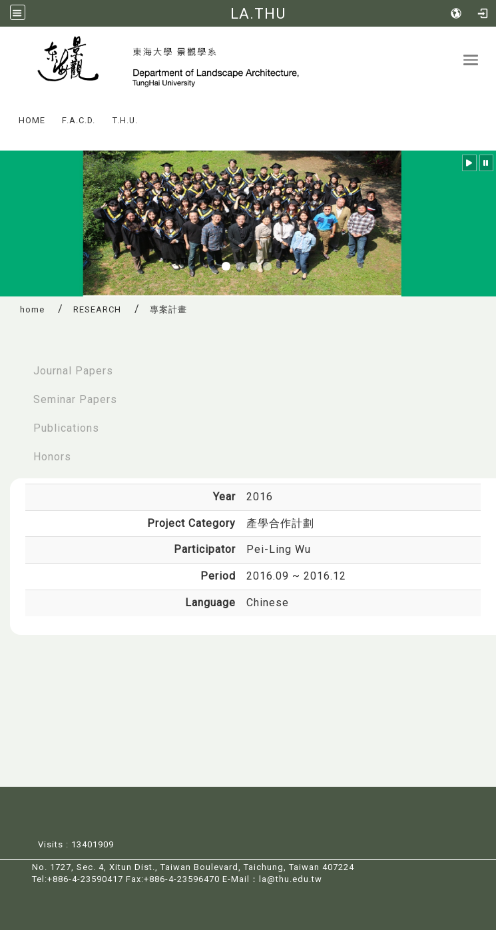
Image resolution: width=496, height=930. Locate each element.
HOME (32, 120)
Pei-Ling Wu (278, 549)
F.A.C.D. (78, 120)
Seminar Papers (75, 399)
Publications (66, 428)
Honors (52, 456)
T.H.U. (125, 120)
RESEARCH (97, 309)
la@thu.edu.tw (290, 879)
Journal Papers (73, 370)
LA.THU (258, 13)
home (32, 309)
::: (6, 111)
